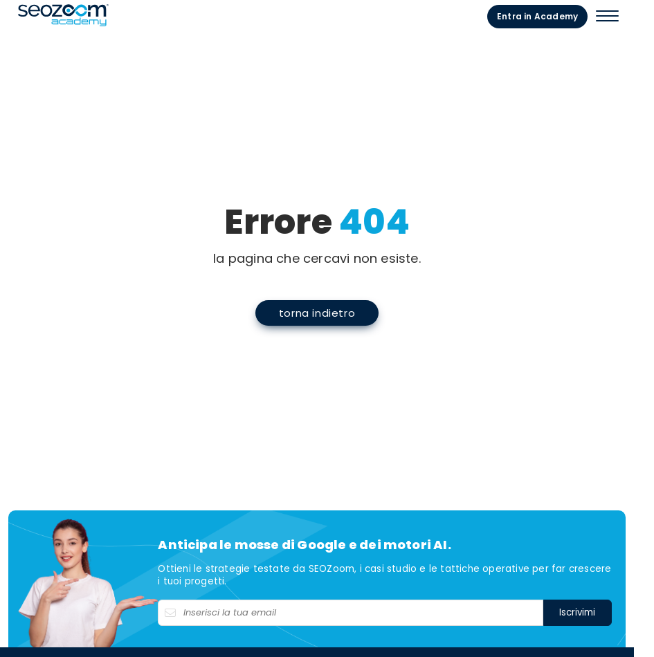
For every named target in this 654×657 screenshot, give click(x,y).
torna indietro (327, 320)
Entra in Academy (565, 15)
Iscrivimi (597, 629)
